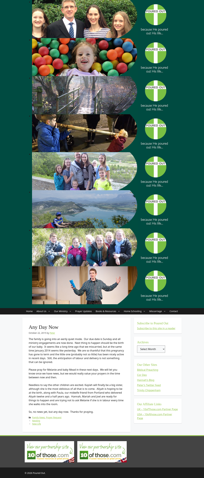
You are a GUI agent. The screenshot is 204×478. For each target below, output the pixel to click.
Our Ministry (63, 311)
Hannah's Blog (145, 380)
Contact (174, 311)
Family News (38, 417)
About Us (44, 311)
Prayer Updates (83, 311)
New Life (36, 423)
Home (29, 311)
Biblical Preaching (147, 370)
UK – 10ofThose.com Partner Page (157, 409)
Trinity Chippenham (149, 390)
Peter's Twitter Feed (149, 385)
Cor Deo (142, 375)
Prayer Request (54, 417)
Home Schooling (135, 311)
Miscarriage (158, 311)
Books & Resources (109, 311)
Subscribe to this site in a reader (156, 328)
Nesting (36, 420)
